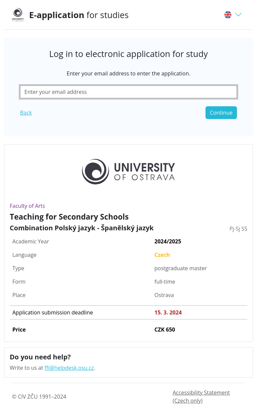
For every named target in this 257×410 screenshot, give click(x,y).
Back (26, 112)
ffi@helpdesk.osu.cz (69, 367)
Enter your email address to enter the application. (128, 73)
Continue (221, 112)
